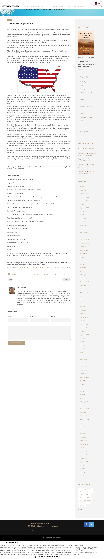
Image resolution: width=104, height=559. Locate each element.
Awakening (83, 82)
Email (31, 317)
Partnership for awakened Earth (42, 9)
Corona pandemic (85, 89)
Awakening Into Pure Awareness (76, 6)
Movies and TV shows (86, 106)
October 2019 (83, 458)
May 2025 (82, 222)
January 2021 (83, 405)
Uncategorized (84, 135)
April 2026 (83, 186)
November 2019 (84, 454)
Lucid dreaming (28, 9)
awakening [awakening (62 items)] (83, 489)
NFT (81, 110)
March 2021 (83, 398)
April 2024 (83, 268)
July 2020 (82, 426)
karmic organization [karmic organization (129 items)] (85, 497)
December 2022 (84, 324)
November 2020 (84, 412)
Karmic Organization (74, 7)
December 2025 (84, 197)
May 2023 (82, 306)
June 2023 (83, 303)
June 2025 (83, 218)
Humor (82, 99)
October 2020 (84, 416)
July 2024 (82, 257)
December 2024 (84, 239)
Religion (82, 124)
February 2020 (84, 444)
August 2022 (83, 338)
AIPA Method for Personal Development (34, 6)
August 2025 (83, 211)
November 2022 (84, 327)
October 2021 (83, 373)
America (36, 274)
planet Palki (55, 274)
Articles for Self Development (31, 7)
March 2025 (83, 229)
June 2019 (82, 472)
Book (81, 85)
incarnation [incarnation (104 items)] (89, 491)
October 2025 (83, 204)
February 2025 (84, 232)
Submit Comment (16, 342)
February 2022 (84, 359)
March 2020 (83, 440)
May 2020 (82, 433)
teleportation (65, 274)
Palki (81, 113)
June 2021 (82, 387)
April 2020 (83, 437)
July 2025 (82, 215)
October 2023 (83, 289)
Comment (11, 324)
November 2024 (84, 243)
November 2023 (84, 285)
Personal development (86, 117)
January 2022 (83, 363)
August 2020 (83, 423)
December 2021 (84, 366)
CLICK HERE (81, 69)
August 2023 (83, 296)
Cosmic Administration (86, 92)
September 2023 (84, 292)
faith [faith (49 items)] (90, 489)
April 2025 (83, 225)
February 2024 (84, 275)
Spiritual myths (84, 127)
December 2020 (84, 409)
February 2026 (84, 193)
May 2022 (82, 349)
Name (10, 317)
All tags (80, 509)
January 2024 (83, 278)
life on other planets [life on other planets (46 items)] (85, 500)
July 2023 (82, 299)
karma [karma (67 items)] (87, 494)
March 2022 (83, 356)
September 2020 (84, 419)
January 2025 (83, 236)
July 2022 (82, 342)
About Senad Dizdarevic (59, 9)
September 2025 (84, 208)
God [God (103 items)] (81, 491)
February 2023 (84, 317)
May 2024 (82, 264)
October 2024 (83, 246)
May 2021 (82, 391)
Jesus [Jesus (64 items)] (81, 494)
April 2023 (83, 310)
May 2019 (82, 476)
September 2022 (84, 335)
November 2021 (84, 370)
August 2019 (83, 465)
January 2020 (83, 447)
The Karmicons (86, 7)
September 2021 (84, 377)
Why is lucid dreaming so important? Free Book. (86, 166)
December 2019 (84, 451)
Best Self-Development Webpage (58, 7)
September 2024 (84, 250)
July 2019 (82, 469)
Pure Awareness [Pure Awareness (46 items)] (84, 503)
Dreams (82, 96)
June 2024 (83, 260)
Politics (82, 120)
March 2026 (83, 190)
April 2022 (83, 352)
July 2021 (82, 384)
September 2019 (84, 462)
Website (53, 317)
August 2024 (83, 253)
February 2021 (84, 402)
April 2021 (82, 395)
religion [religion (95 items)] (82, 505)
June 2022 (83, 345)
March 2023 (83, 313)
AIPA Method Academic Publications (56, 6)
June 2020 (83, 430)
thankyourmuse (82, 153)
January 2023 (83, 320)
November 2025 (84, 200)
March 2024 (83, 271)
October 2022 (83, 331)
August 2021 (83, 380)
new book (45, 274)
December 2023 (84, 282)
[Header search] (101, 6)
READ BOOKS (45, 7)
